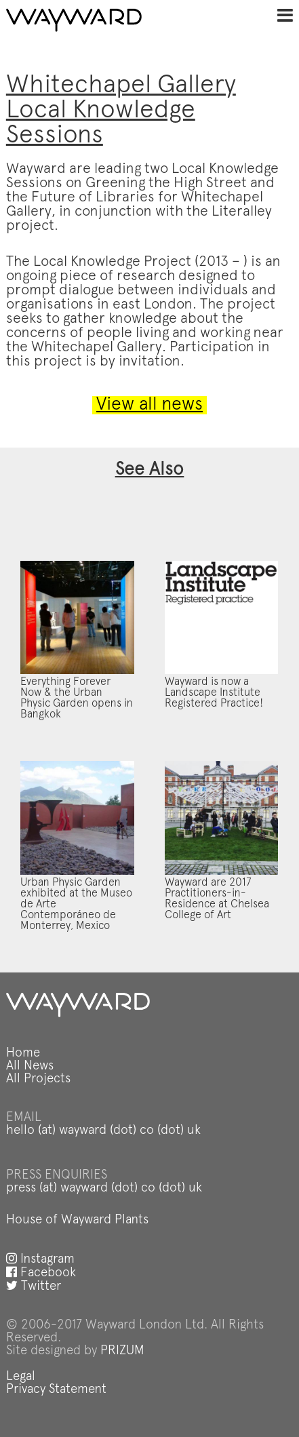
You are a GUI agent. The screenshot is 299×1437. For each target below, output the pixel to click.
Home (23, 1053)
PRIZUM (122, 1351)
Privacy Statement (56, 1389)
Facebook (41, 1273)
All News (30, 1066)
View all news (149, 405)
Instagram (40, 1259)
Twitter (33, 1286)
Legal (20, 1377)
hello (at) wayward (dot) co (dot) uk (103, 1130)
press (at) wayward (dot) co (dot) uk (104, 1188)
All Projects (38, 1079)
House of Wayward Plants (77, 1220)
